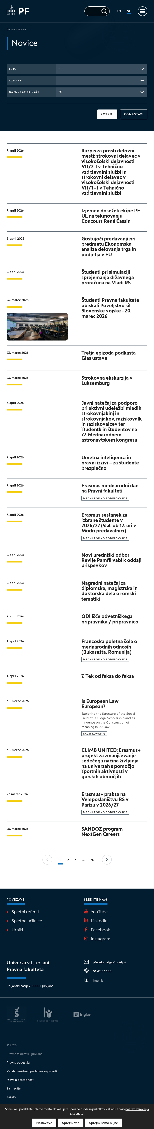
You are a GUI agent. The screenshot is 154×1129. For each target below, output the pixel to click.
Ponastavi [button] (134, 114)
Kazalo (11, 1097)
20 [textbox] (60, 92)
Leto (13, 69)
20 (92, 860)
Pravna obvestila (18, 1062)
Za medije (14, 1088)
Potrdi (107, 114)
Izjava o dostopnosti (20, 1080)
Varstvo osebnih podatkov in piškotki (32, 1071)
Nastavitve (44, 1123)
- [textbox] (59, 69)
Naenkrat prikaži (24, 92)
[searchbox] (59, 80)
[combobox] (102, 69)
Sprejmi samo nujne (103, 1123)
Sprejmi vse (70, 1123)
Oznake (15, 81)
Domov (11, 29)
